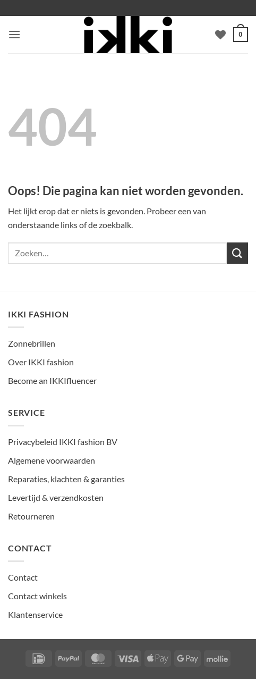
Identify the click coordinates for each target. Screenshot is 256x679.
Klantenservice (35, 614)
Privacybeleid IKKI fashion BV (62, 442)
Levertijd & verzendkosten (56, 497)
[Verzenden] (237, 252)
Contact (23, 577)
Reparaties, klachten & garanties (66, 479)
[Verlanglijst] (220, 34)
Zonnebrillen (31, 343)
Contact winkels (37, 596)
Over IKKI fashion (41, 362)
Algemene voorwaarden (51, 460)
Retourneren (31, 516)
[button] (14, 34)
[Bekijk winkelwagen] (240, 34)
